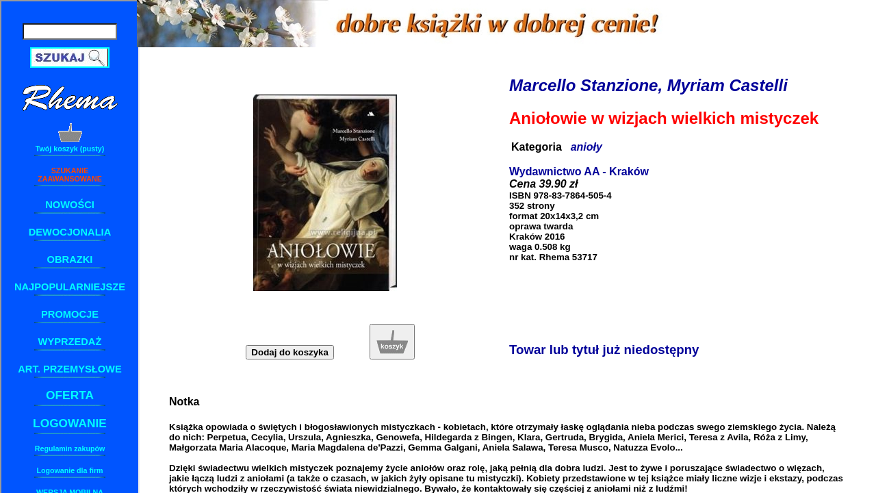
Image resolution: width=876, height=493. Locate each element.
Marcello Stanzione (583, 85)
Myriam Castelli (727, 85)
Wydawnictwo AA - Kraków (579, 171)
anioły (586, 147)
